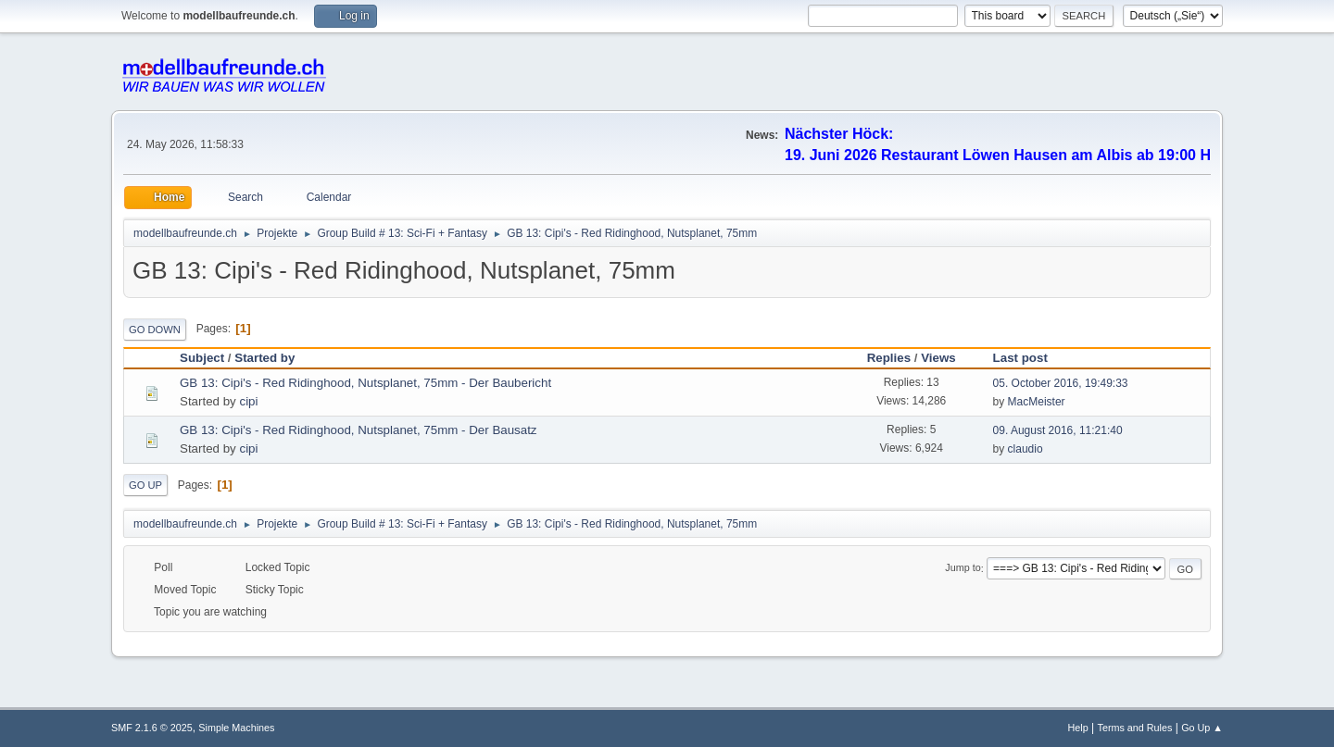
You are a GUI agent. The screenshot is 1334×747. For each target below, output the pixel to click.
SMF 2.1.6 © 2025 (152, 727)
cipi (248, 401)
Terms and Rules (1135, 727)
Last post (1028, 358)
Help (1078, 727)
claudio (1025, 448)
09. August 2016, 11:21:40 (1058, 430)
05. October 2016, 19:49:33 (1060, 383)
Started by (264, 358)
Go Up (145, 485)
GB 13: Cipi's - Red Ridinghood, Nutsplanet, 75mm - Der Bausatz (358, 430)
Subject (202, 358)
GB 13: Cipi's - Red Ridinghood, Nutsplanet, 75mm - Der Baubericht (365, 383)
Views (938, 358)
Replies (889, 358)
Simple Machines (236, 727)
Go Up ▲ (1202, 727)
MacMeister (1036, 401)
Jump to (962, 568)
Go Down (155, 329)
